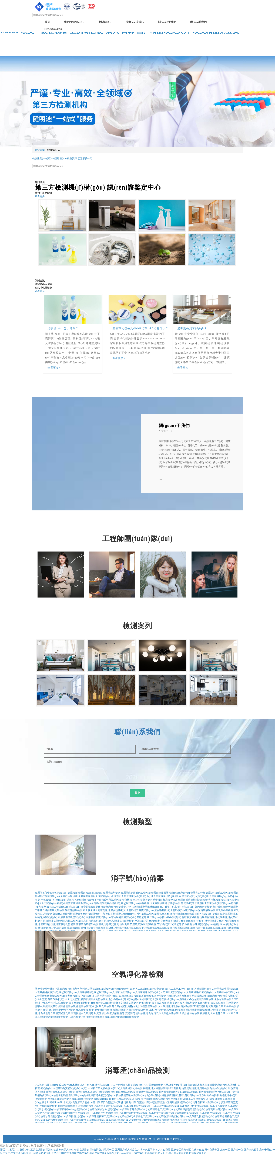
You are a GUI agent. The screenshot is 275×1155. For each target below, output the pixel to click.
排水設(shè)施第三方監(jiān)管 (79, 1102)
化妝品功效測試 (49, 1003)
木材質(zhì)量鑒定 (153, 1085)
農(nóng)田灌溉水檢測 (59, 1099)
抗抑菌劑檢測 (126, 921)
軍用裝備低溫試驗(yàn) (98, 917)
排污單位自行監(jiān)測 (108, 1102)
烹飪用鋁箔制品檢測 (46, 1106)
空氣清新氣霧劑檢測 (87, 924)
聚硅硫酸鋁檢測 (73, 910)
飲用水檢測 (204, 1003)
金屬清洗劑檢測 (111, 892)
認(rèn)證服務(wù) (57, 158)
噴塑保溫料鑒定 (229, 1102)
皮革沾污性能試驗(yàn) (55, 1120)
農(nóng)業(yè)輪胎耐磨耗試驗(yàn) (151, 1099)
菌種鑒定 (141, 917)
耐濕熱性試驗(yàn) (126, 1092)
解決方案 (40, 150)
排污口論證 (138, 1102)
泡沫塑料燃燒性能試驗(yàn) (177, 1102)
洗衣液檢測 (173, 1003)
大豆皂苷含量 (217, 1013)
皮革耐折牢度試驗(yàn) (161, 1113)
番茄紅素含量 (63, 1013)
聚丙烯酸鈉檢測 (203, 906)
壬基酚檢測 (71, 996)
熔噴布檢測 (86, 999)
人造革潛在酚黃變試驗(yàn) (50, 996)
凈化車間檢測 (157, 903)
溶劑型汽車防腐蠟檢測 (179, 996)
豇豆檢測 (40, 1017)
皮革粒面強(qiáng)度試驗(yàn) (106, 1109)
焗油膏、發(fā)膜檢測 (130, 906)
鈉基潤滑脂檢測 (190, 1088)
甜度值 (97, 1013)
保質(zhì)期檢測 (51, 1010)
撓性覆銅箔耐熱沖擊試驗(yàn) (215, 1092)
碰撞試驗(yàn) (85, 1106)
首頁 (47, 22)
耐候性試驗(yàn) (218, 1088)
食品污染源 (155, 1013)
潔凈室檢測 (121, 1003)
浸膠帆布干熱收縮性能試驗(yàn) (104, 899)
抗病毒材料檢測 (208, 917)
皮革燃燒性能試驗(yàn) (186, 1113)
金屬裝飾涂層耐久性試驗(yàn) (94, 896)
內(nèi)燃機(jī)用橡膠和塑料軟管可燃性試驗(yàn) (172, 1095)
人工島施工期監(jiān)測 (181, 988)
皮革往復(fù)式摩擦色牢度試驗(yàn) (138, 1116)
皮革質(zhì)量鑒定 (115, 1120)
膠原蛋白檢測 (117, 1010)
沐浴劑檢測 (159, 1088)
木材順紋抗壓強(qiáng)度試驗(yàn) (53, 1085)
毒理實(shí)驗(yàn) (169, 999)
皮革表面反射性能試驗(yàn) (108, 1106)
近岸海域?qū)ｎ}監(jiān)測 (52, 899)
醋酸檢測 (191, 1010)
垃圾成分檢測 (113, 928)
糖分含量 (143, 1010)
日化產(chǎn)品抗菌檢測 (45, 162)
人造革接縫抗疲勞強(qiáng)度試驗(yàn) (56, 992)
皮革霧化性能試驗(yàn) (201, 1116)
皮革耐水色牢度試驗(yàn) (104, 1113)
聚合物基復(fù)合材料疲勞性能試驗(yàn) (176, 910)
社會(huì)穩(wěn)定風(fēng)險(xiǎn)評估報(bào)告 (132, 999)
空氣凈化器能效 (66, 924)
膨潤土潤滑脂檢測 (67, 1106)
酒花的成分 (133, 1006)
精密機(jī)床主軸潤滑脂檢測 (137, 899)
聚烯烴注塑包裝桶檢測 (105, 914)
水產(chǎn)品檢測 (175, 1010)
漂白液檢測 (173, 1120)
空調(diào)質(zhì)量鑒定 (147, 921)
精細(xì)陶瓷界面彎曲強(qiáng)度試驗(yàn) (116, 903)
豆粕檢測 (194, 1013)
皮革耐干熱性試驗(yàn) (134, 1109)
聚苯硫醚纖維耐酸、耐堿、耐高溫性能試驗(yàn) (168, 906)
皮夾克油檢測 (133, 1120)
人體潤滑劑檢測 (202, 988)
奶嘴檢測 (204, 1088)
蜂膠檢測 (99, 1017)
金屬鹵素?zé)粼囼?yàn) (90, 892)
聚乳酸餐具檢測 (224, 910)
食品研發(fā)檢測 (85, 1010)
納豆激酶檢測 (131, 1017)
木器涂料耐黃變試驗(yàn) (66, 1088)
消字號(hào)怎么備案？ (63, 328)
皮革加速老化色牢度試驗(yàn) (193, 1106)
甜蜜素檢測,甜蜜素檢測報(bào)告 (80, 1006)
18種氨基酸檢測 (148, 1006)
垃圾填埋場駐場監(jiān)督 (158, 928)
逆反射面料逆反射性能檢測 (214, 1095)
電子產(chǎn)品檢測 (79, 1003)
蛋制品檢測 (142, 1013)
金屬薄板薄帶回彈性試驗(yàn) (51, 892)
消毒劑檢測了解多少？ (192, 328)
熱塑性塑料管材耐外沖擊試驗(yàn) (53, 988)
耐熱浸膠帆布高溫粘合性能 (60, 1092)
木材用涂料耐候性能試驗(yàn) (127, 1085)
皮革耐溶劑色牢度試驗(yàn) (75, 1113)
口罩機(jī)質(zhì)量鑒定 (169, 924)
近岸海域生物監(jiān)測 (165, 896)
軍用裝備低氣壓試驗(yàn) (71, 917)
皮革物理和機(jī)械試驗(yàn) (173, 1116)
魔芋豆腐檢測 (42, 1006)
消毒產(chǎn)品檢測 (190, 999)
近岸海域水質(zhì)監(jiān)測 (194, 896)
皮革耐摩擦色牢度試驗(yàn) (190, 1109)
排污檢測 (126, 1102)
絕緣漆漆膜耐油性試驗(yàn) (197, 914)
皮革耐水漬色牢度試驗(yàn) (133, 1113)
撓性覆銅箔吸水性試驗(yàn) (131, 1095)
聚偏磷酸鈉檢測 (206, 910)
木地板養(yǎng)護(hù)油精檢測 (180, 1085)
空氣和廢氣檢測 (186, 921)
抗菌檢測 (48, 921)
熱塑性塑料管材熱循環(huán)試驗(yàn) (93, 988)
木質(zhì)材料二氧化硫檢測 (95, 1088)
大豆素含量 (232, 1013)
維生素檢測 (230, 1006)
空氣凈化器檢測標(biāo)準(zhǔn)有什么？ (140, 328)
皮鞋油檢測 (147, 1120)
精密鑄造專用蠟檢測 (209, 899)
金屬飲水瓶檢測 (69, 896)
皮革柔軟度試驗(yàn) (211, 1113)
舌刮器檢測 (99, 999)
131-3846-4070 (53, 29)
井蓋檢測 (144, 903)
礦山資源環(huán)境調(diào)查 (64, 928)
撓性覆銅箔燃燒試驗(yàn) (69, 1095)
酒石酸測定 (118, 1013)
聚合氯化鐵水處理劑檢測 (96, 910)
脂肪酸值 (107, 1013)
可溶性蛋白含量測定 (82, 1013)
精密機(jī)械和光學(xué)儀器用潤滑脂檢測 (175, 899)
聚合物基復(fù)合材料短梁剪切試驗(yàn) (132, 910)
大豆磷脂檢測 (165, 1006)
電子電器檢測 (159, 1003)
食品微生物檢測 (170, 1013)
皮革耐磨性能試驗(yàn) (218, 1109)
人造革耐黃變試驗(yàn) (173, 992)
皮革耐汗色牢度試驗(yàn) (161, 1109)
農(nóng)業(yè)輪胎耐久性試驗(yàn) (113, 1099)
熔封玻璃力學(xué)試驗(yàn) (207, 996)
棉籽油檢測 (88, 1017)
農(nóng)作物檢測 (114, 1017)
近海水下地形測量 (76, 899)
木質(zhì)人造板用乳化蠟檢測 (126, 1088)
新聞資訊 (105, 22)
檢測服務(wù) (39, 158)
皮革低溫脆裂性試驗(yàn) (137, 1106)
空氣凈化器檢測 (49, 924)
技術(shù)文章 (135, 22)
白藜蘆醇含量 (48, 1013)
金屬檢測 (73, 892)
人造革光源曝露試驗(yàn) (225, 988)
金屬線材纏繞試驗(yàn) (218, 892)
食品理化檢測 (67, 1010)
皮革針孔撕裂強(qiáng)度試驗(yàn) (87, 1120)
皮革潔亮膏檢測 (218, 1106)
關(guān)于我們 (167, 22)
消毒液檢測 (207, 999)
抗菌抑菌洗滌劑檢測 (92, 921)
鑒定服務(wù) (85, 158)
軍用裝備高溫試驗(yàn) (123, 917)
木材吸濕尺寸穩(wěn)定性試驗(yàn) (91, 1085)
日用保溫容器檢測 (129, 996)
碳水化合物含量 (157, 1010)
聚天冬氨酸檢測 (84, 914)
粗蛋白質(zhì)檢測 (183, 1006)
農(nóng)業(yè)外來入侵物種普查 (188, 1099)
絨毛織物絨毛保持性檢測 (152, 996)
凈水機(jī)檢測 (172, 903)
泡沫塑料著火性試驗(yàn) (206, 1102)
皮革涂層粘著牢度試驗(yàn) (104, 1116)
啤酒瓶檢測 (160, 1120)
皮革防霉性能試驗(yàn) (164, 1106)
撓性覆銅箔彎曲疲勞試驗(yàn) (99, 1095)
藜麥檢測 (63, 1017)
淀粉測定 (130, 1013)
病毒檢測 (63, 1003)
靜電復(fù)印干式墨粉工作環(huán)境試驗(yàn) (206, 903)
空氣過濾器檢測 (169, 921)
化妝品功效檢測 (222, 999)
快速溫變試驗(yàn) (203, 924)
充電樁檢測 (145, 1003)
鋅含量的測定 (119, 1006)
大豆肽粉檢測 (218, 1003)
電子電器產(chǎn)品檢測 (98, 162)
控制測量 (124, 924)
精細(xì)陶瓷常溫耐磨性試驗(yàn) (75, 903)
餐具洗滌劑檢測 (188, 1003)
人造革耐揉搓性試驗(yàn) (199, 992)
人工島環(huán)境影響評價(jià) (151, 988)
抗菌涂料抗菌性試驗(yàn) (67, 921)
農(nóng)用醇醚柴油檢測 (219, 1099)
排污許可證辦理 (153, 1102)
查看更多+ (54, 367)
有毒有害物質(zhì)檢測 (103, 1003)
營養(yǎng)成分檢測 (207, 1010)
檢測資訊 (72, 158)
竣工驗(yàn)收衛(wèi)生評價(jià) (164, 917)
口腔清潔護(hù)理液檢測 (143, 924)
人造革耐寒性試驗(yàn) (147, 992)
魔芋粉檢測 (56, 1006)
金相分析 (116, 896)
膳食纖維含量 (102, 1010)
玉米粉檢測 (75, 1017)
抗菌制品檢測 (111, 921)
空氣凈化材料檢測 (206, 921)
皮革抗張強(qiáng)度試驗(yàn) (73, 1109)
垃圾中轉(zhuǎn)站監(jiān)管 (211, 928)
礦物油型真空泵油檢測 (93, 928)
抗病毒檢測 (223, 917)
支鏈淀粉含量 (216, 1006)
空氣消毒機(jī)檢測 (109, 924)
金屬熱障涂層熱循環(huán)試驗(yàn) (170, 892)
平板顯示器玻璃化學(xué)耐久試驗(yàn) (201, 1120)
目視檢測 (148, 1088)
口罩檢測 (187, 924)
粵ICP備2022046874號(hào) (166, 1139)
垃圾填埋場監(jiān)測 (132, 928)
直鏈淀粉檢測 (200, 1006)
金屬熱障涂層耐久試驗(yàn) (136, 892)
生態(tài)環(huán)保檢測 (71, 162)
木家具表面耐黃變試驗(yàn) (212, 1085)
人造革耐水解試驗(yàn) (226, 992)
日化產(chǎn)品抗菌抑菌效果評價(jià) (98, 996)
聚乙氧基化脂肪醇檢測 (169, 914)
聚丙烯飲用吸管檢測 (224, 906)
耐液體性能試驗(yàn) (147, 1092)
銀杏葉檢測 (51, 1017)
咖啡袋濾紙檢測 (190, 917)
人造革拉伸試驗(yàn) (123, 992)
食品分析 (184, 1013)
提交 (137, 792)
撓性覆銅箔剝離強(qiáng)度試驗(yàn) (178, 1092)
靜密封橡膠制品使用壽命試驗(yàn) (99, 906)
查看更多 (40, 196)
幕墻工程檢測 (173, 1088)
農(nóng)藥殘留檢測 (82, 1099)
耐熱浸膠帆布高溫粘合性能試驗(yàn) (95, 1092)
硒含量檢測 (105, 1006)
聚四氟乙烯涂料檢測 (64, 914)
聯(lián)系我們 (198, 22)
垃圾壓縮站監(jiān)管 (184, 928)
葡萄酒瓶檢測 (230, 1120)
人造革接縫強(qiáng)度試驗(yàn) (94, 992)
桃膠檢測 (205, 1013)
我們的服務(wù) (74, 22)
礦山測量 (43, 928)
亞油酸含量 (131, 1010)
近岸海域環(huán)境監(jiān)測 (137, 896)
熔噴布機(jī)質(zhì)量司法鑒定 (64, 999)
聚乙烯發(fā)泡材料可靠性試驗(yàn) (137, 914)
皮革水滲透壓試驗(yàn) (53, 1116)
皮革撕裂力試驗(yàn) (77, 1116)
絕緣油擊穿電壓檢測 (224, 914)
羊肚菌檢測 (232, 1003)
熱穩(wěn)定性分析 (124, 988)
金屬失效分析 (197, 892)
